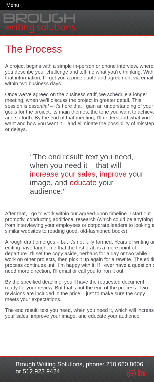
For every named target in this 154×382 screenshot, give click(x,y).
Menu (12, 5)
